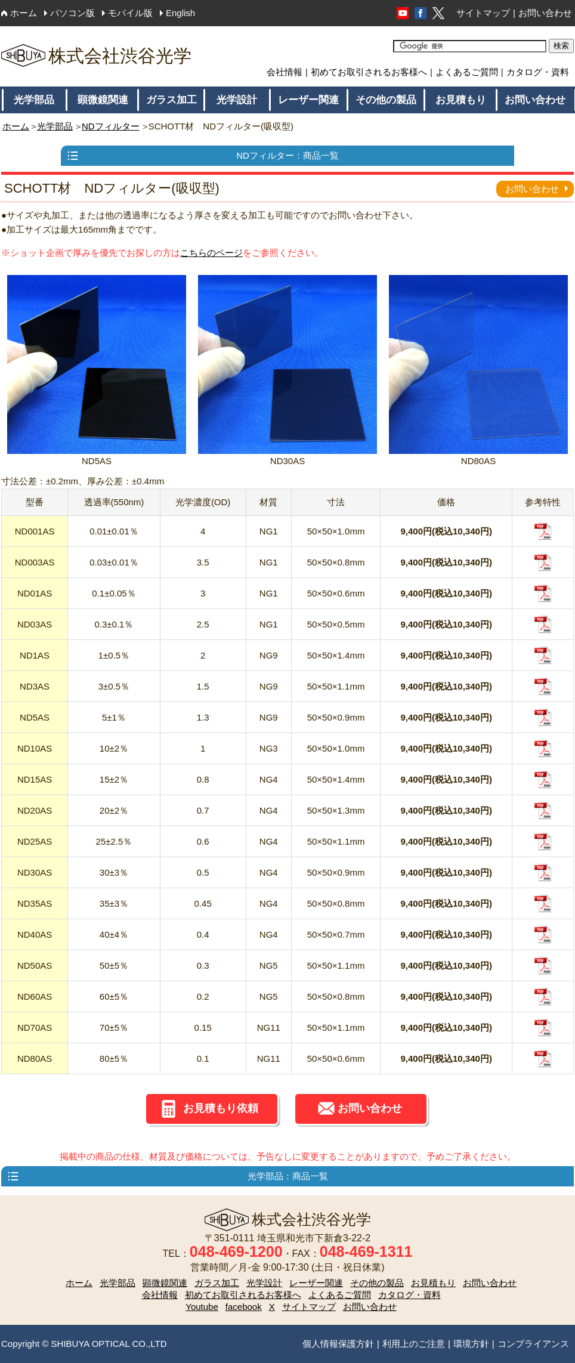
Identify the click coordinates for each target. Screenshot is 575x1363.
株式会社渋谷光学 (96, 56)
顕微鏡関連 (103, 100)
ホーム (23, 13)
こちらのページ (211, 253)
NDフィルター (111, 126)
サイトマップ (483, 13)
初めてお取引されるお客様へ (369, 72)
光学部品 (34, 100)
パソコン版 (72, 13)
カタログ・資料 (537, 72)
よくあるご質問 (466, 72)
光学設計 (237, 100)
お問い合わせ (545, 13)
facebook (243, 1307)
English (180, 13)
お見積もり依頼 (220, 1108)
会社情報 (284, 72)
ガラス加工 (171, 100)
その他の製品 (385, 100)
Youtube (202, 1307)
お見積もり (460, 100)
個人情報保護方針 (338, 1344)
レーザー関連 (308, 100)
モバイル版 (130, 13)
